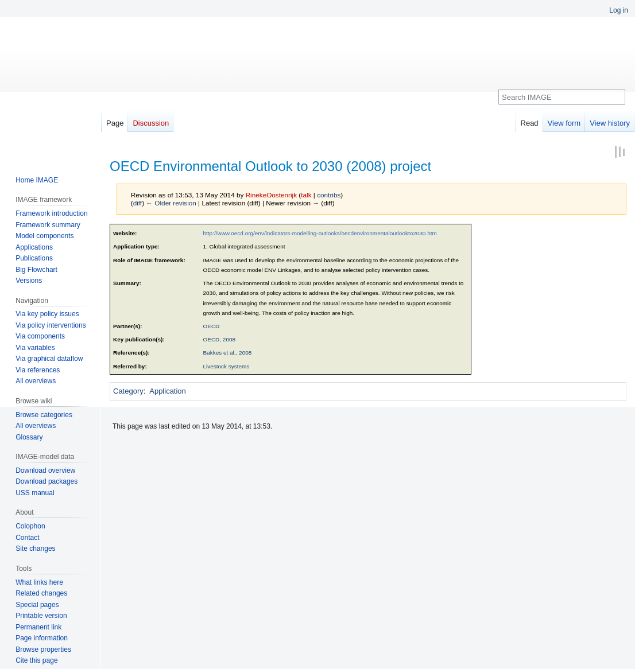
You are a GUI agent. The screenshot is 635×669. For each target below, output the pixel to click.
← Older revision (171, 203)
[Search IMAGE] (561, 97)
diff (137, 203)
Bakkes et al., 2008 (227, 352)
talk (306, 195)
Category (128, 391)
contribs (328, 195)
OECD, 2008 (219, 339)
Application (167, 391)
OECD (211, 326)
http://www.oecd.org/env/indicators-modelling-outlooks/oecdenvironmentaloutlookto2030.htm (320, 233)
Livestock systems (226, 366)
